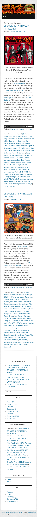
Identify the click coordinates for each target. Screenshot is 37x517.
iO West (14, 313)
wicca (32, 342)
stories (16, 335)
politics (11, 172)
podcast (27, 169)
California (12, 297)
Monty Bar (7, 321)
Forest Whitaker (13, 309)
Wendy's (29, 184)
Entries (11, 497)
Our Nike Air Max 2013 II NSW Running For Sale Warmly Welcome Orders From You (17, 452)
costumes (13, 302)
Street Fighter (24, 335)
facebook (11, 306)
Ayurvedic (27, 139)
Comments (12, 499)
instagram (7, 313)
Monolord (14, 167)
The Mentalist (21, 177)
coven (20, 302)
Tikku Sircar (13, 181)
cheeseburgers (21, 146)
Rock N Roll (19, 172)
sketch (22, 174)
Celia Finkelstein (9, 146)
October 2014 (12, 414)
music (20, 167)
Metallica (7, 167)
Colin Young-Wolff (21, 299)
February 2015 (12, 404)
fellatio (27, 150)
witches (6, 344)
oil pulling (14, 169)
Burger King (26, 143)
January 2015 (12, 407)
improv (21, 158)
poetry (6, 172)
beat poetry (13, 141)
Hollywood (22, 155)
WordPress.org (12, 501)
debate (15, 304)
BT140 (6, 297)
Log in (9, 494)
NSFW (25, 167)
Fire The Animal (25, 306)
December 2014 (12, 409)
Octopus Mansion (27, 323)
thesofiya (15, 340)
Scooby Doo (25, 330)
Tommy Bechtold (24, 181)
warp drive (25, 342)
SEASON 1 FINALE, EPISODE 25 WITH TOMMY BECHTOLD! (19, 431)
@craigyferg (8, 136)
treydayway (8, 342)
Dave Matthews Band (16, 150)
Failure (17, 306)
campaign (20, 297)
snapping (28, 174)
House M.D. (14, 158)
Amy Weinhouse (9, 139)
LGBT (6, 318)
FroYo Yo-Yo (24, 309)
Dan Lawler (27, 302)
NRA (13, 323)
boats (6, 143)
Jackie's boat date (17, 160)
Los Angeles (27, 318)
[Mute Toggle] (27, 126)
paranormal (8, 325)
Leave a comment (10, 186)
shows (13, 134)
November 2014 (12, 411)
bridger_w (28, 294)
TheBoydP (7, 340)
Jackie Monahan (24, 313)
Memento (23, 165)
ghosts (11, 311)
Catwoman (28, 297)
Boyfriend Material (15, 143)
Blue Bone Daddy (24, 141)
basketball (25, 292)
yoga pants (14, 344)
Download (28, 129)
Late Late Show (14, 165)
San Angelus (8, 174)
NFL (9, 323)
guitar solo (14, 155)
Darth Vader (8, 304)
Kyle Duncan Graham (18, 162)
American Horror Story (24, 136)
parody (21, 169)
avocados (19, 139)
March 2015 (11, 402)
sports (23, 333)
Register (10, 492)
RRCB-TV (27, 172)
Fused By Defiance (18, 153)
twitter (6, 184)
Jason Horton (8, 316)
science (16, 174)
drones (21, 304)
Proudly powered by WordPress (11, 512)
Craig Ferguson (24, 148)
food (9, 153)
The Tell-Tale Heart (20, 337)
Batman (6, 294)
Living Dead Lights (15, 318)
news (9, 479)
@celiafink (26, 134)
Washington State (19, 184)
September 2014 (13, 416)
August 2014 (11, 418)
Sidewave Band (9, 333)
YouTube (22, 344)
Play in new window (17, 129)
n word (26, 321)
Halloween (18, 311)
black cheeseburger (17, 294)
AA (14, 136)
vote (10, 184)
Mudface (15, 321)
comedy (15, 148)
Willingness (32, 512)
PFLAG (20, 325)
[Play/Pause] (5, 126)
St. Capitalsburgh (10, 177)
